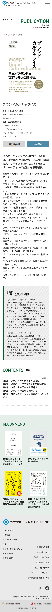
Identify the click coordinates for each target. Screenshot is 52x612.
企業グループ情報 (41, 557)
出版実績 (6, 535)
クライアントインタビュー (13, 548)
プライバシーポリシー (40, 572)
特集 (4, 544)
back (9, 19)
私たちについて (43, 552)
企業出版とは (8, 530)
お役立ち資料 (8, 558)
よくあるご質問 (43, 547)
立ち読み (38, 144)
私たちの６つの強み (11, 539)
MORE (44, 378)
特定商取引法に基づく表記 (38, 578)
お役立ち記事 (8, 553)
